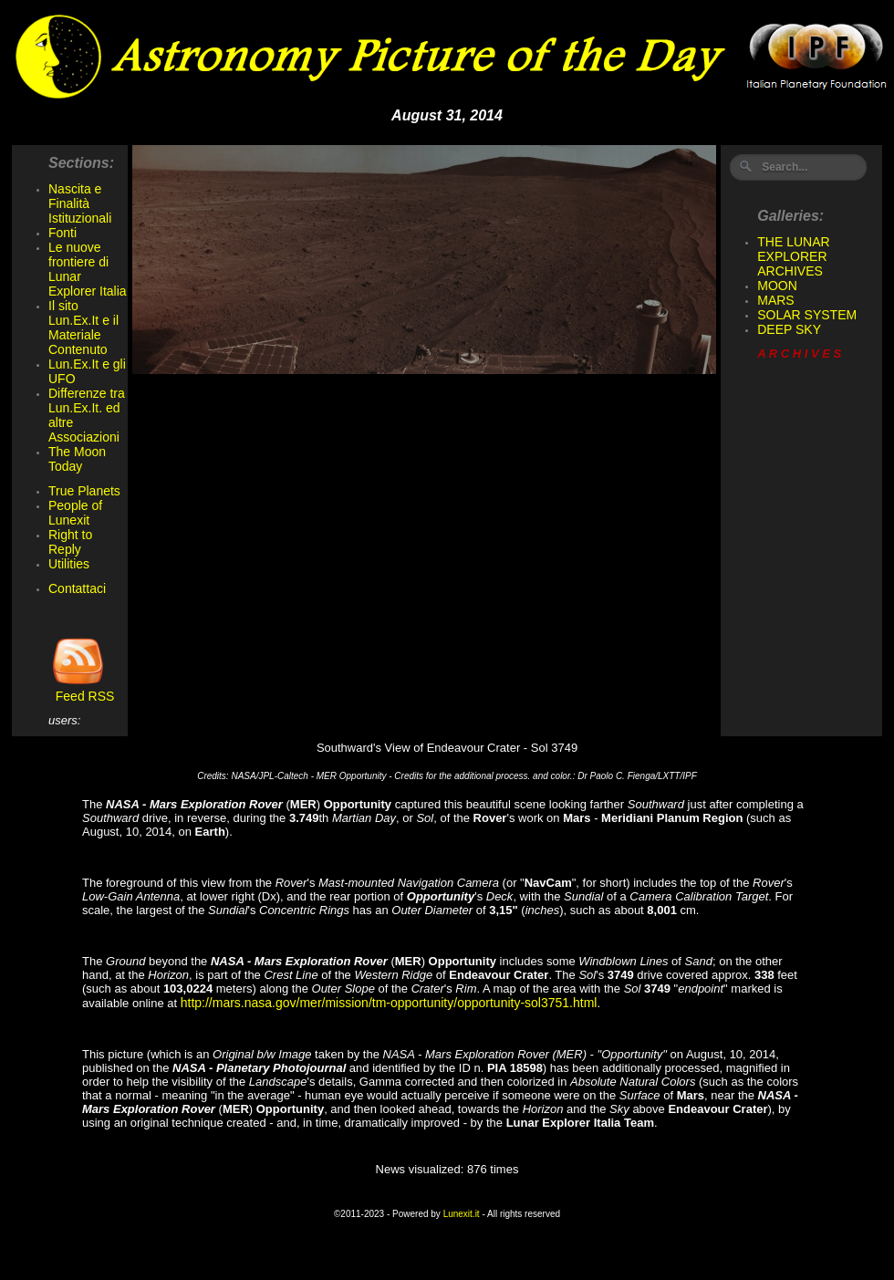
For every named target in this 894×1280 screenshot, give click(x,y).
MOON (777, 285)
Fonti (62, 232)
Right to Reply (70, 542)
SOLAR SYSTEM (807, 314)
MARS (775, 300)
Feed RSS (81, 690)
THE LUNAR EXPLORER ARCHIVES (793, 256)
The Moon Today (77, 458)
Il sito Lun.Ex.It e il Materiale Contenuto (83, 327)
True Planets (84, 491)
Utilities (68, 564)
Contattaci (77, 588)
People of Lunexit (75, 512)
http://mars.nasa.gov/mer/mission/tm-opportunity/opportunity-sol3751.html (389, 1002)
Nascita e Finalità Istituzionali (79, 203)
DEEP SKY (789, 329)
